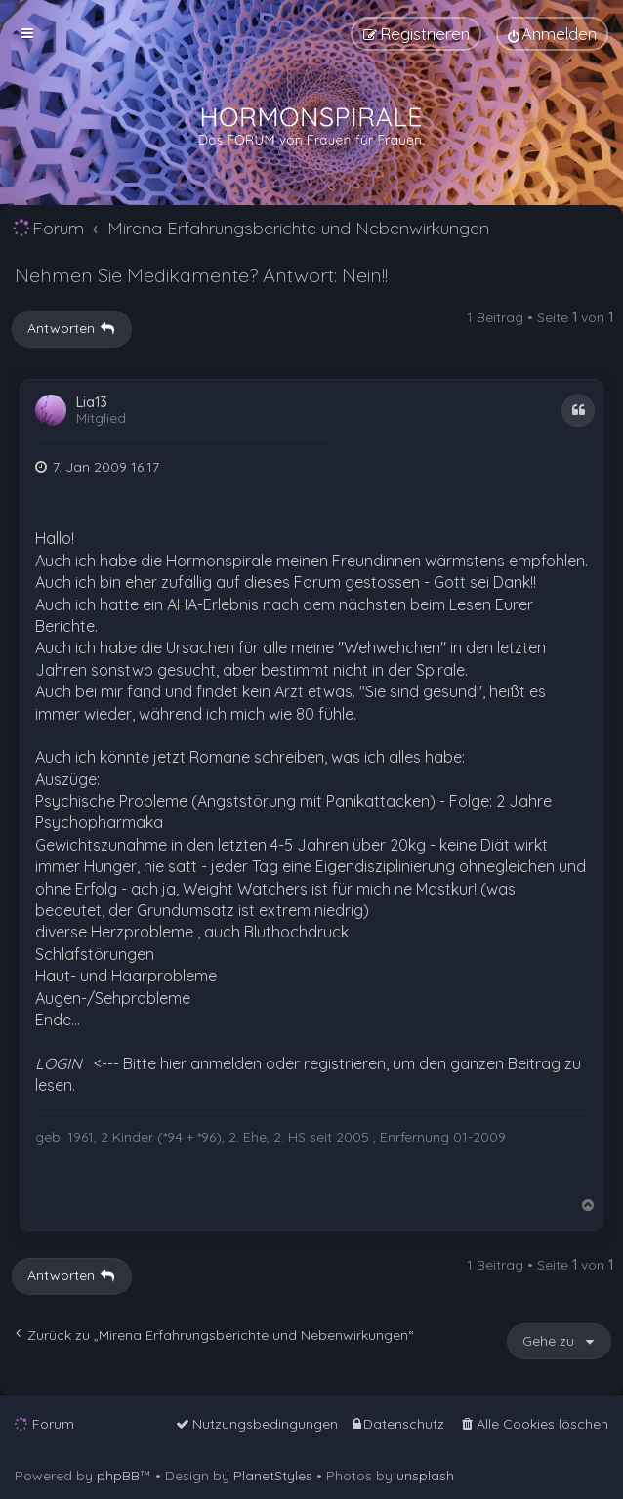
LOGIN (58, 1063)
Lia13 (91, 403)
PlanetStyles (272, 1475)
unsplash (425, 1475)
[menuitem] (552, 34)
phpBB (118, 1475)
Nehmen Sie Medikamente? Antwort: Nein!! (201, 275)
